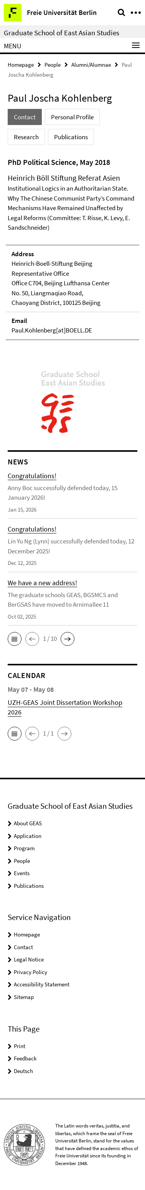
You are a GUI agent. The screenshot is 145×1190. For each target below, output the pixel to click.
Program (24, 848)
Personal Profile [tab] (72, 117)
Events (22, 873)
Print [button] (19, 1046)
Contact (23, 947)
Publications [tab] (71, 137)
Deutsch (23, 1071)
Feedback (25, 1058)
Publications (29, 885)
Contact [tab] (25, 117)
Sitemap (24, 997)
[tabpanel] (72, 248)
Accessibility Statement (41, 984)
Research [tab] (26, 137)
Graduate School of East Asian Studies (61, 32)
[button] (14, 639)
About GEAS (28, 823)
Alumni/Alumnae (91, 64)
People (52, 64)
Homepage (21, 64)
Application (27, 835)
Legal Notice (29, 959)
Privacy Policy (30, 972)
